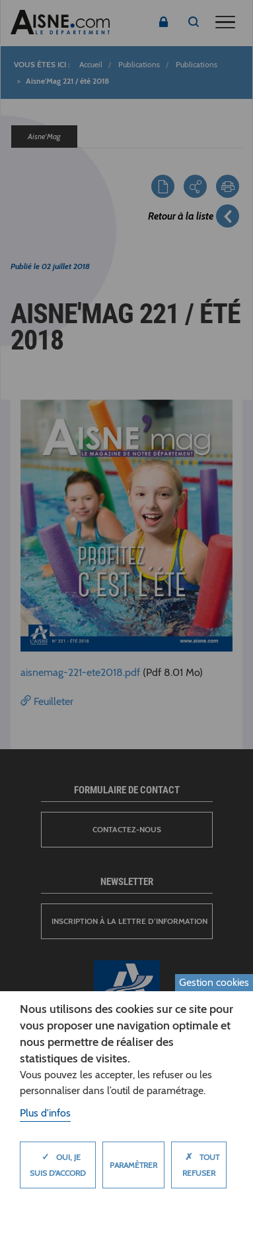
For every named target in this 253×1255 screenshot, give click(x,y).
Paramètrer (133, 1165)
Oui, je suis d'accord (58, 1161)
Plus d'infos (45, 1113)
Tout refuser (198, 1161)
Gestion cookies (214, 982)
